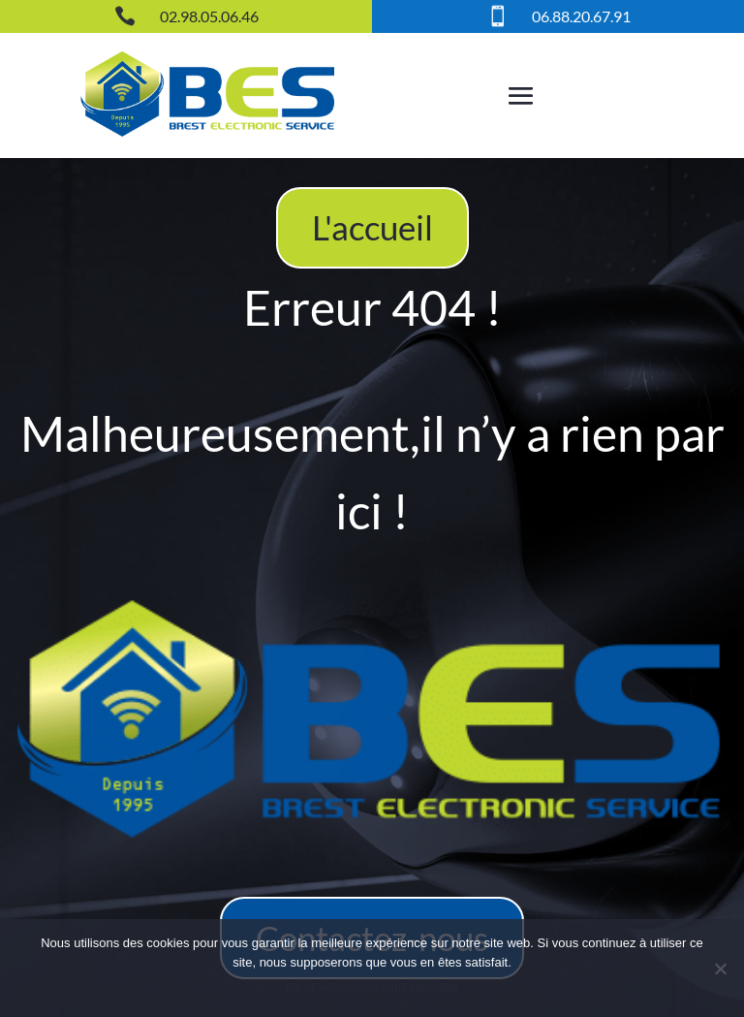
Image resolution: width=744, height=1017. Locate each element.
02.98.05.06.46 (209, 16)
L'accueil (372, 227)
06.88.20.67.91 (581, 16)
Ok (294, 987)
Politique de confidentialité (385, 987)
